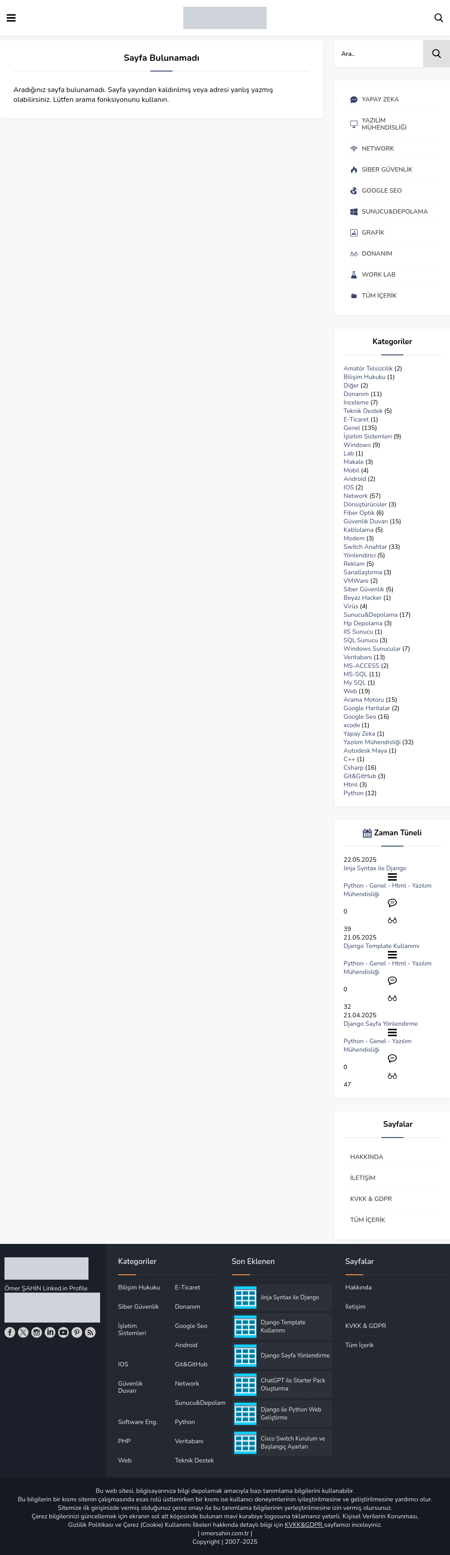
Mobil (351, 470)
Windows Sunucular (372, 649)
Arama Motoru (364, 699)
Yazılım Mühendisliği (372, 742)
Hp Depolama (363, 623)
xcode (352, 725)
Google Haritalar (367, 708)
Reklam (354, 564)
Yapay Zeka (359, 733)
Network (356, 496)
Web (350, 691)
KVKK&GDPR (304, 1525)
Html (351, 784)
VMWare (356, 581)
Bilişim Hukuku (365, 377)
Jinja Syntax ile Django (375, 868)
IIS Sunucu (358, 632)
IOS (349, 487)
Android (355, 479)
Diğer (351, 385)
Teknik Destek (363, 411)
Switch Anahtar (365, 547)
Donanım (356, 394)
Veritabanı (358, 657)
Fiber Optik (359, 513)
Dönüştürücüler (365, 504)
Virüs (351, 606)
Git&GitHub (360, 776)
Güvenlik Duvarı (366, 521)
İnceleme (356, 402)
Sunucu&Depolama (371, 615)
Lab (349, 453)
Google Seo (360, 716)
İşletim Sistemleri (368, 436)
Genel (352, 428)
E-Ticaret (356, 419)
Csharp (354, 767)
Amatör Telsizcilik (368, 368)
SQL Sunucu (361, 640)
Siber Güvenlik (364, 589)
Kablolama (359, 530)
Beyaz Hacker (363, 598)
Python (354, 793)
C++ (349, 759)
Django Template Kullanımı (382, 946)
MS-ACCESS (361, 666)
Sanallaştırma (363, 572)
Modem (354, 538)
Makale (354, 462)
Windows (357, 445)
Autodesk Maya (365, 750)
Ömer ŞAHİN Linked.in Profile (46, 1288)
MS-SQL (355, 674)
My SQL (355, 682)
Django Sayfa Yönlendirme (381, 1024)
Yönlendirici (360, 555)
